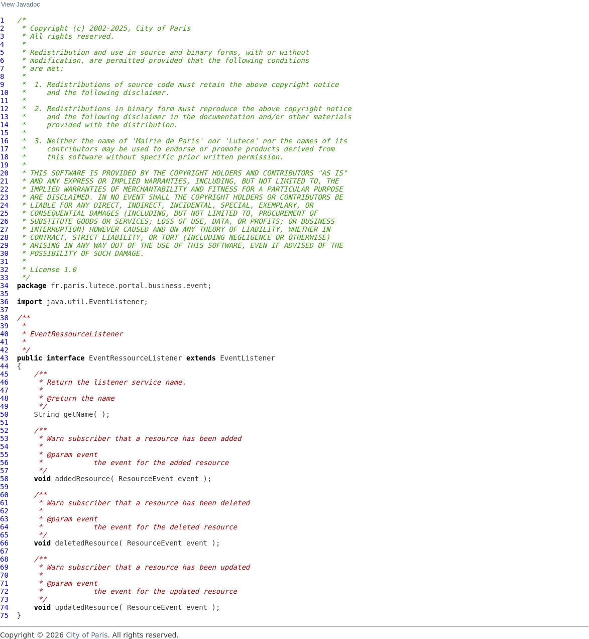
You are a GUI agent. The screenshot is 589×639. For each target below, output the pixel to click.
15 (4, 133)
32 (4, 269)
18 (4, 157)
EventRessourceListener (135, 358)
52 (4, 430)
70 (4, 575)
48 (4, 398)
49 (4, 406)
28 (4, 237)
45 (4, 374)
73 (4, 599)
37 (4, 310)
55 (4, 454)
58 (4, 479)
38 (4, 318)
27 (4, 229)
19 (4, 165)
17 (4, 149)
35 (4, 294)
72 (4, 591)
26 (4, 221)
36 (4, 302)
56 (4, 463)
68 (4, 559)
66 (4, 543)
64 (4, 527)
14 (4, 125)
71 (4, 583)
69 (4, 567)
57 (4, 471)
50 (4, 414)
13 (4, 117)
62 (4, 511)
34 (4, 286)
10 (4, 92)
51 (4, 422)
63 (4, 519)
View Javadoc (20, 4)
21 (4, 181)
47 (4, 390)
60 (4, 495)
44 (4, 366)
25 (4, 213)
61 (4, 503)
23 (4, 197)
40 (4, 334)
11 (4, 101)
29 (4, 245)
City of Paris (86, 635)
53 (4, 438)
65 (4, 535)
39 (4, 326)
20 (4, 173)
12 (4, 109)
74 (4, 607)
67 (4, 551)
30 (4, 253)
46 (4, 382)
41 (4, 342)
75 (4, 615)
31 (4, 261)
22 (4, 189)
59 (4, 487)
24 (4, 205)
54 (4, 446)
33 (4, 277)
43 (4, 358)
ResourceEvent (146, 479)
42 (4, 350)
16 (4, 141)
